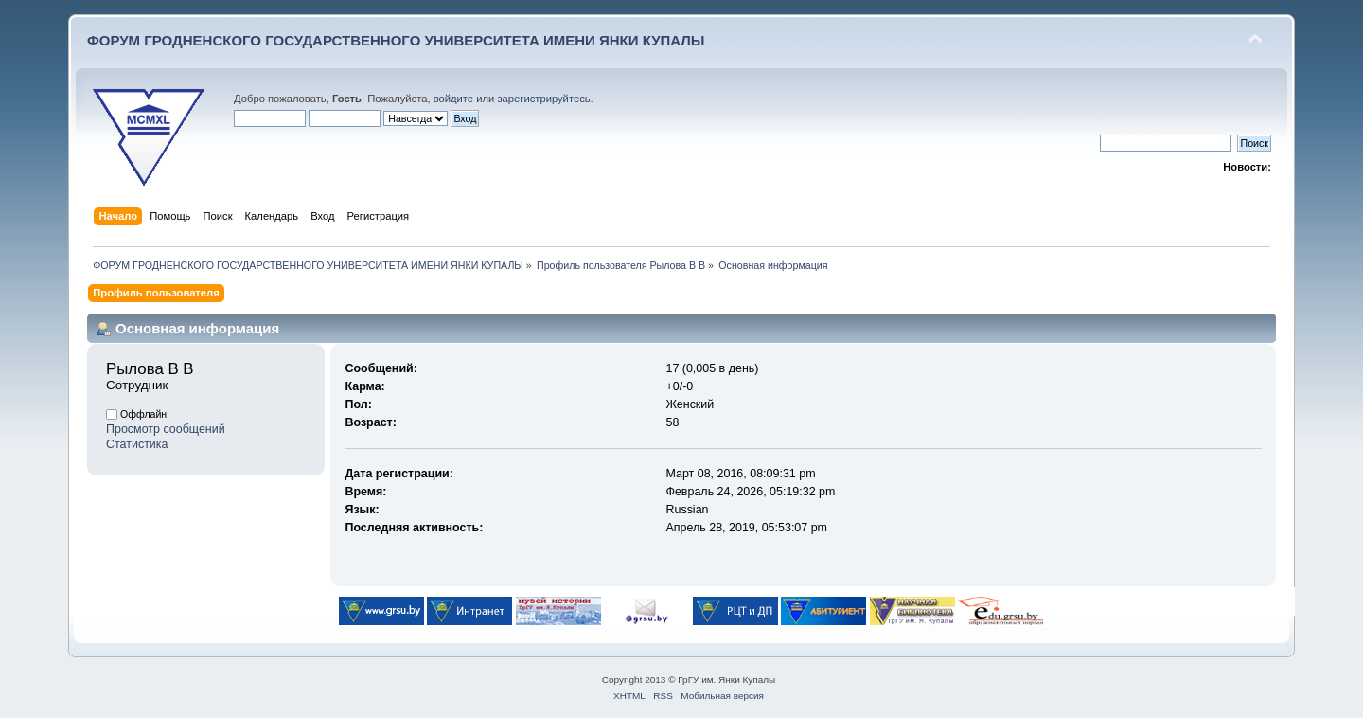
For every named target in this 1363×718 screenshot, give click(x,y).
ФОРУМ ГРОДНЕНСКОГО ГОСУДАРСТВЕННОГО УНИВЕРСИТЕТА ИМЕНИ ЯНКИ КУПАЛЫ (396, 40)
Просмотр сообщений (165, 429)
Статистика (137, 444)
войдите (453, 98)
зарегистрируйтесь (543, 98)
